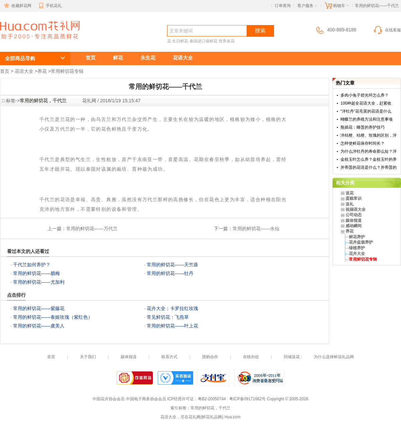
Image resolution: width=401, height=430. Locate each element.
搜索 (260, 30)
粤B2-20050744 (212, 399)
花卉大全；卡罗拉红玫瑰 (172, 308)
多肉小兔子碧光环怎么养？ (365, 95)
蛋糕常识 (354, 198)
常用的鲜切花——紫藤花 (38, 308)
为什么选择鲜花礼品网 (334, 356)
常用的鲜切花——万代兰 (92, 228)
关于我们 (88, 356)
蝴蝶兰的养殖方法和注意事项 (367, 119)
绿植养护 (357, 248)
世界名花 (227, 41)
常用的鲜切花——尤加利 (38, 282)
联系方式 (169, 356)
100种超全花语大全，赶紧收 (366, 103)
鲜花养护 (357, 237)
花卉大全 (357, 253)
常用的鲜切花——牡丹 (170, 273)
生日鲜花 (180, 41)
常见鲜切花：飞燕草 (168, 317)
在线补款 (251, 356)
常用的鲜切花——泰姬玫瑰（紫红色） (53, 317)
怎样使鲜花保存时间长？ (363, 143)
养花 (42, 71)
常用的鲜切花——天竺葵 (172, 264)
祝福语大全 (356, 209)
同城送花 (292, 356)
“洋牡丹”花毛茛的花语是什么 (366, 111)
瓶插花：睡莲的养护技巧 (363, 127)
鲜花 (118, 57)
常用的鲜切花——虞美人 (38, 325)
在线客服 (387, 30)
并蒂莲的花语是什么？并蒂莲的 (369, 167)
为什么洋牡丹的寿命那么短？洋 (369, 151)
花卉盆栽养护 (361, 242)
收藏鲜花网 (17, 6)
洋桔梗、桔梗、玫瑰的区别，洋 (369, 135)
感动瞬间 (354, 226)
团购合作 (210, 356)
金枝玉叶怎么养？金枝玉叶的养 (369, 159)
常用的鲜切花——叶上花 (172, 325)
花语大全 (183, 57)
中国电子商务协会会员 (146, 399)
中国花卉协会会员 (109, 399)
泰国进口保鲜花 (203, 41)
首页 (91, 57)
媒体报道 (354, 220)
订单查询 (283, 5)
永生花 (147, 57)
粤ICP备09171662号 (247, 399)
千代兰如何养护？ (31, 264)
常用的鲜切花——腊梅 (36, 273)
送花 (350, 193)
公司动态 (354, 214)
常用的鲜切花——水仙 (256, 228)
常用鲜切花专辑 (67, 71)
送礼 (350, 204)
